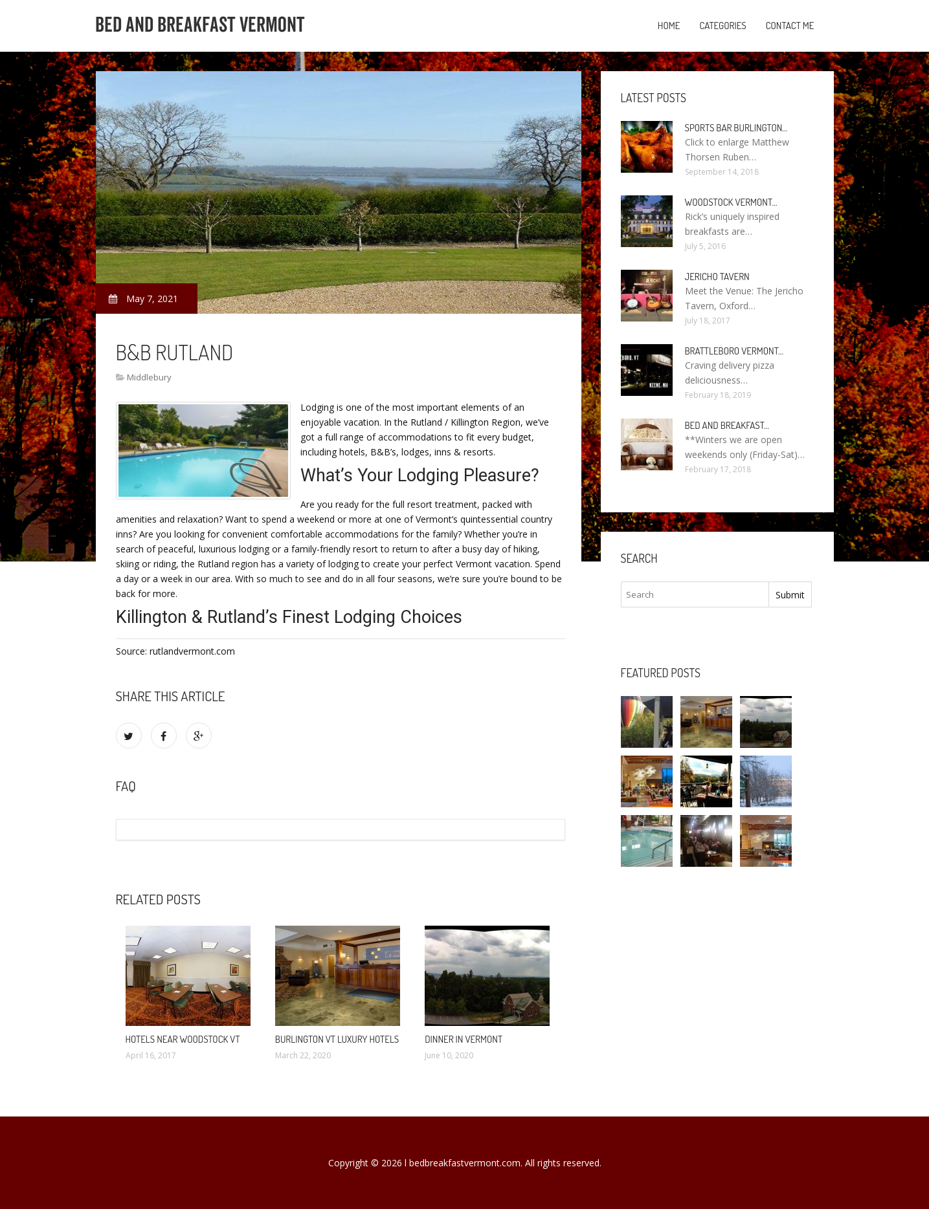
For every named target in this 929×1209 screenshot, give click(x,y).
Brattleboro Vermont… (734, 351)
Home (669, 25)
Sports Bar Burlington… (736, 128)
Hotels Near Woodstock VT (183, 1039)
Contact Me (790, 25)
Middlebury (149, 377)
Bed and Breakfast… (727, 425)
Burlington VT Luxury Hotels (337, 1039)
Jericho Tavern (717, 276)
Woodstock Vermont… (731, 202)
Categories (722, 25)
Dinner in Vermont (463, 1039)
